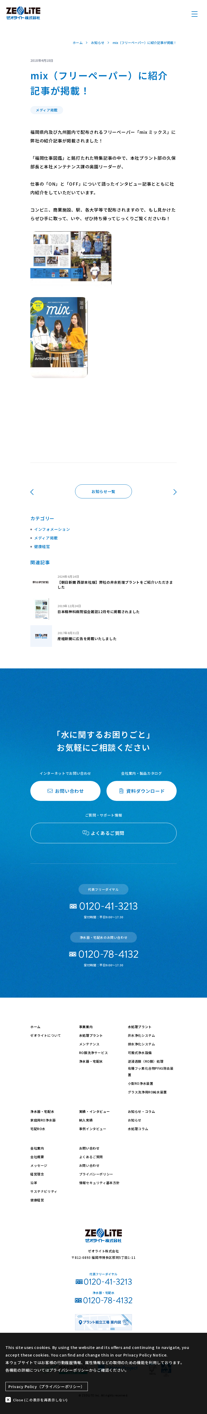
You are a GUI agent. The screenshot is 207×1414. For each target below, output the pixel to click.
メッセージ (38, 1165)
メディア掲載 (46, 537)
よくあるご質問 (91, 1156)
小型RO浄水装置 (140, 1083)
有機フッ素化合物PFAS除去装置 (151, 1071)
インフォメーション (52, 529)
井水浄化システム (141, 1035)
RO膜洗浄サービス (93, 1052)
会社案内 (37, 1148)
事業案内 (86, 1026)
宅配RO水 (38, 1128)
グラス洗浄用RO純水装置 (147, 1092)
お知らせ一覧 (103, 491)
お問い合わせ (89, 1148)
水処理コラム (138, 1128)
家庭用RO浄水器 (43, 1120)
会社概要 (37, 1156)
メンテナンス (89, 1044)
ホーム (35, 1026)
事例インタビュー (92, 1128)
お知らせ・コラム (141, 1111)
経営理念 (37, 1174)
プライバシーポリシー (96, 1174)
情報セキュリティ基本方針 (99, 1182)
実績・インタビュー (94, 1111)
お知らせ (134, 1120)
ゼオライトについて (45, 1035)
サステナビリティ (43, 1191)
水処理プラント (91, 1035)
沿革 (33, 1182)
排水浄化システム (141, 1044)
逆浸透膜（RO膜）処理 (146, 1061)
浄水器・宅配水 (91, 1061)
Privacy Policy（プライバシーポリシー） (46, 1385)
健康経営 (42, 546)
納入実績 (86, 1120)
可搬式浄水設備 (140, 1052)
